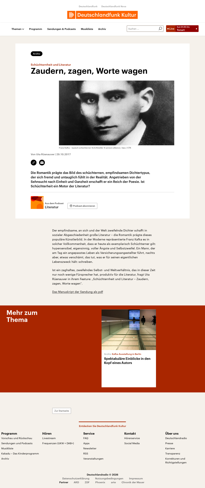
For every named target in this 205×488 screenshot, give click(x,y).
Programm (35, 29)
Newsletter (89, 448)
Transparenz (172, 453)
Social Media (132, 443)
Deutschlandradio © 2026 (102, 474)
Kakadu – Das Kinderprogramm (20, 453)
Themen (16, 29)
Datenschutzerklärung (75, 478)
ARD (76, 482)
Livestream (49, 438)
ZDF (87, 482)
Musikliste (87, 29)
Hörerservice (132, 438)
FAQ (85, 438)
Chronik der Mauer (133, 482)
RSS (85, 453)
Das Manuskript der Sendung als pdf (77, 291)
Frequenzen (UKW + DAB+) (58, 443)
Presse (169, 443)
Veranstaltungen (93, 458)
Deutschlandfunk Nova (113, 6)
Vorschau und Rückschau (16, 438)
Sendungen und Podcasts (17, 443)
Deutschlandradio (176, 438)
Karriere (170, 448)
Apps (86, 443)
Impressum (136, 478)
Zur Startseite (61, 410)
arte (113, 482)
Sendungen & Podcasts (61, 29)
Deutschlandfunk (88, 6)
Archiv (102, 29)
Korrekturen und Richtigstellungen (176, 460)
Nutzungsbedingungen (109, 478)
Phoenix (100, 482)
